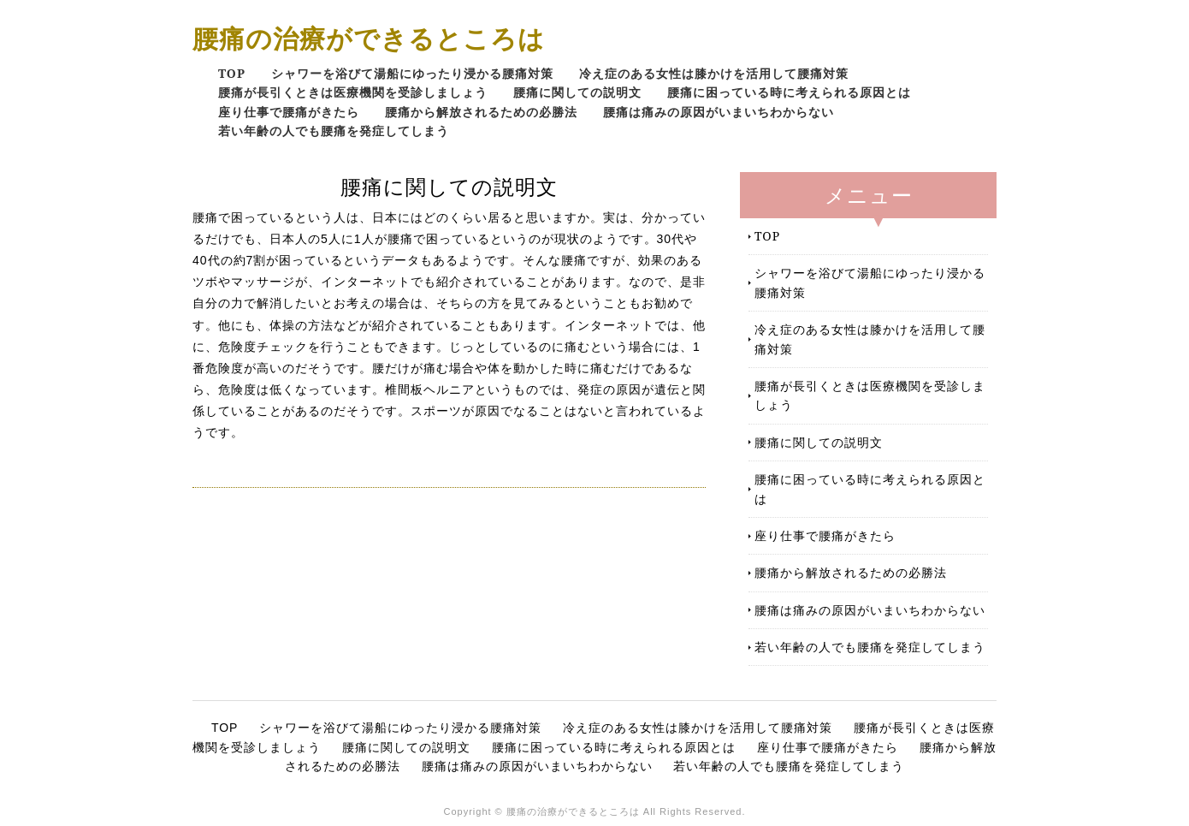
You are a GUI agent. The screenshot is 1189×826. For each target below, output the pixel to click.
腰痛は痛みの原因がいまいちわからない (718, 112)
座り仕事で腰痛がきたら (288, 112)
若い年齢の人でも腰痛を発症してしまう (333, 130)
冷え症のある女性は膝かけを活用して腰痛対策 (714, 73)
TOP (231, 73)
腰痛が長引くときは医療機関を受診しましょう (353, 92)
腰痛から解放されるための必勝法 (481, 112)
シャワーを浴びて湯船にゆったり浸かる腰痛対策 (412, 73)
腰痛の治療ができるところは (368, 38)
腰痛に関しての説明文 (577, 92)
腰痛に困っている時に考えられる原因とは (789, 92)
